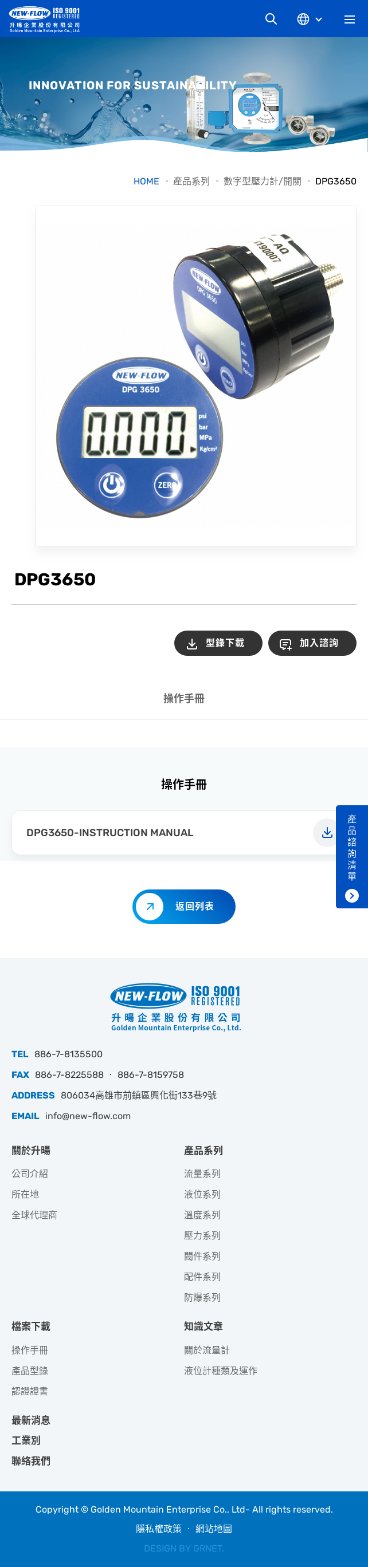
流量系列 (202, 1173)
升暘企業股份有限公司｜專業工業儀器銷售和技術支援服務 (49, 19)
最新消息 (30, 1420)
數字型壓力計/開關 (263, 181)
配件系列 (202, 1276)
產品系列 (191, 181)
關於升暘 (30, 1150)
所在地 (25, 1194)
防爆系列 (202, 1297)
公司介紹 (29, 1173)
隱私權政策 (159, 1528)
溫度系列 (202, 1215)
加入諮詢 (319, 642)
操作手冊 (184, 698)
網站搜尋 (271, 19)
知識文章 (203, 1326)
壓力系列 (202, 1235)
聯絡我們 (30, 1461)
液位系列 (202, 1194)
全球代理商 (34, 1215)
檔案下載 (30, 1326)
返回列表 (194, 906)
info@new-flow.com (88, 1116)
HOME (146, 181)
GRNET (207, 1548)
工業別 (26, 1440)
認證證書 (29, 1391)
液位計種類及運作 (220, 1370)
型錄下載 (225, 642)
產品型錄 (29, 1370)
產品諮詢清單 (352, 848)
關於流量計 (207, 1350)
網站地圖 (213, 1528)
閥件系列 (202, 1256)
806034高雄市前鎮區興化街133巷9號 (139, 1095)
